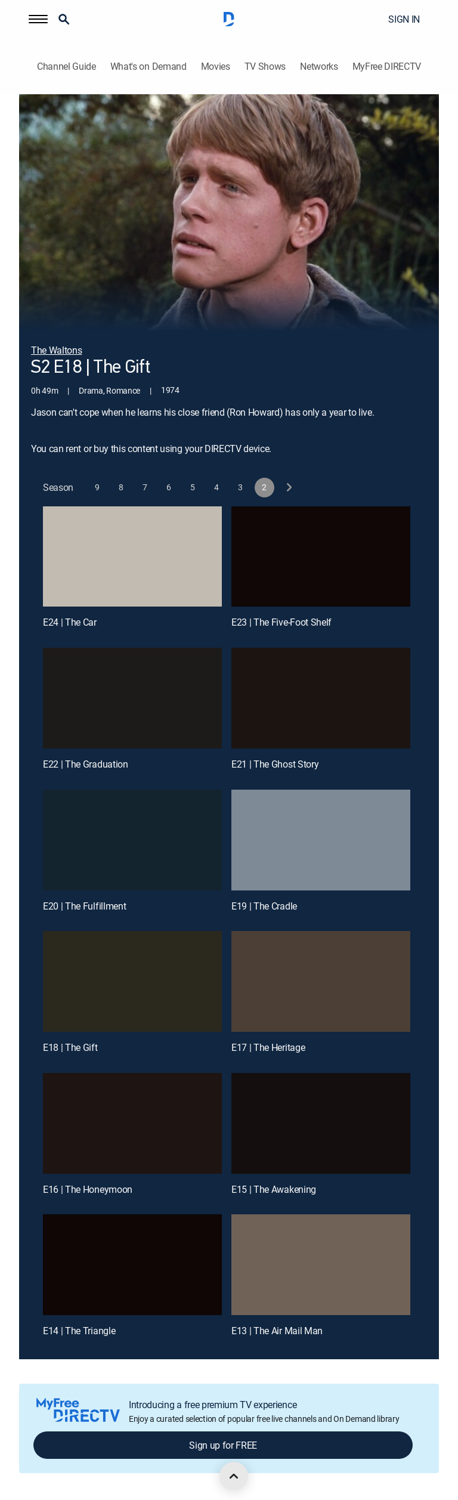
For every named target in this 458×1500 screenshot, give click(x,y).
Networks (319, 66)
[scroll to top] (234, 1476)
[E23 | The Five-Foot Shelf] (320, 556)
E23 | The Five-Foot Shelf (281, 622)
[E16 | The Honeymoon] (132, 1123)
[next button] (288, 487)
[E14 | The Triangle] (132, 1264)
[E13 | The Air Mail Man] (320, 1264)
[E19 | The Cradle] (320, 840)
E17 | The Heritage (268, 1047)
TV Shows (265, 66)
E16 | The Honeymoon (87, 1189)
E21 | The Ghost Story (274, 764)
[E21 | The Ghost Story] (320, 698)
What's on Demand (148, 66)
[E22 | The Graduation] (132, 698)
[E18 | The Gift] (132, 981)
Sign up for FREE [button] (223, 1445)
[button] (38, 19)
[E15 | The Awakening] (320, 1123)
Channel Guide (66, 66)
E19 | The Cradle (264, 906)
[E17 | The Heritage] (320, 981)
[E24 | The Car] (132, 556)
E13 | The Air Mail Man (277, 1330)
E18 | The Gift (70, 1047)
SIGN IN (404, 19)
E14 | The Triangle (79, 1330)
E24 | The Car (70, 622)
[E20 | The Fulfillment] (132, 840)
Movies (215, 66)
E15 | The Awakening (273, 1189)
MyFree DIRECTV (387, 66)
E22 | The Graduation (85, 764)
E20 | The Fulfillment (84, 906)
